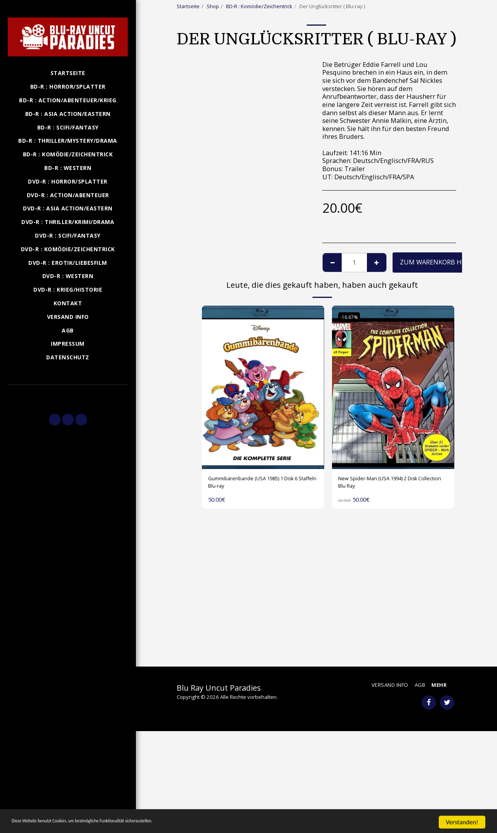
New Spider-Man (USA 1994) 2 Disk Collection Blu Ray (389, 484)
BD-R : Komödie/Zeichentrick (259, 6)
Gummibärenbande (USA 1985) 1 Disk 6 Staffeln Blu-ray (257, 484)
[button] (67, 396)
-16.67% (351, 316)
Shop (213, 6)
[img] (263, 387)
